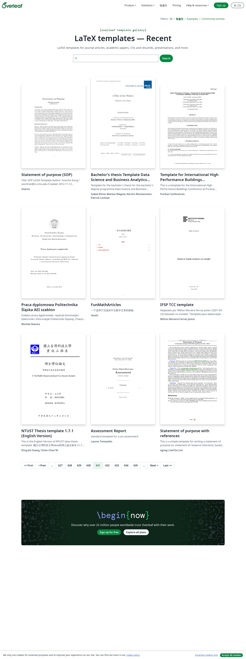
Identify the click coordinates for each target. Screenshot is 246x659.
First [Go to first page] (28, 465)
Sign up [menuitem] (221, 5)
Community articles (213, 19)
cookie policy (132, 655)
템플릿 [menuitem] (163, 5)
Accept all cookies (231, 655)
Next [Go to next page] (154, 465)
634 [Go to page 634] (126, 465)
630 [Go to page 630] (88, 465)
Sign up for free (109, 532)
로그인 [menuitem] (237, 5)
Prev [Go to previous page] (42, 465)
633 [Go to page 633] (117, 465)
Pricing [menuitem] (177, 5)
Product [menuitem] (129, 5)
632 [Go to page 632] (107, 465)
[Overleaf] (12, 5)
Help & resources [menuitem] (196, 5)
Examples (192, 19)
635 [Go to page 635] (136, 465)
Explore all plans (136, 532)
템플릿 (179, 19)
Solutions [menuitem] (146, 5)
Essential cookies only (206, 655)
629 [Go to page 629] (79, 465)
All (171, 19)
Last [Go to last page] (167, 465)
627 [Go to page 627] (60, 465)
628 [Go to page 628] (70, 465)
